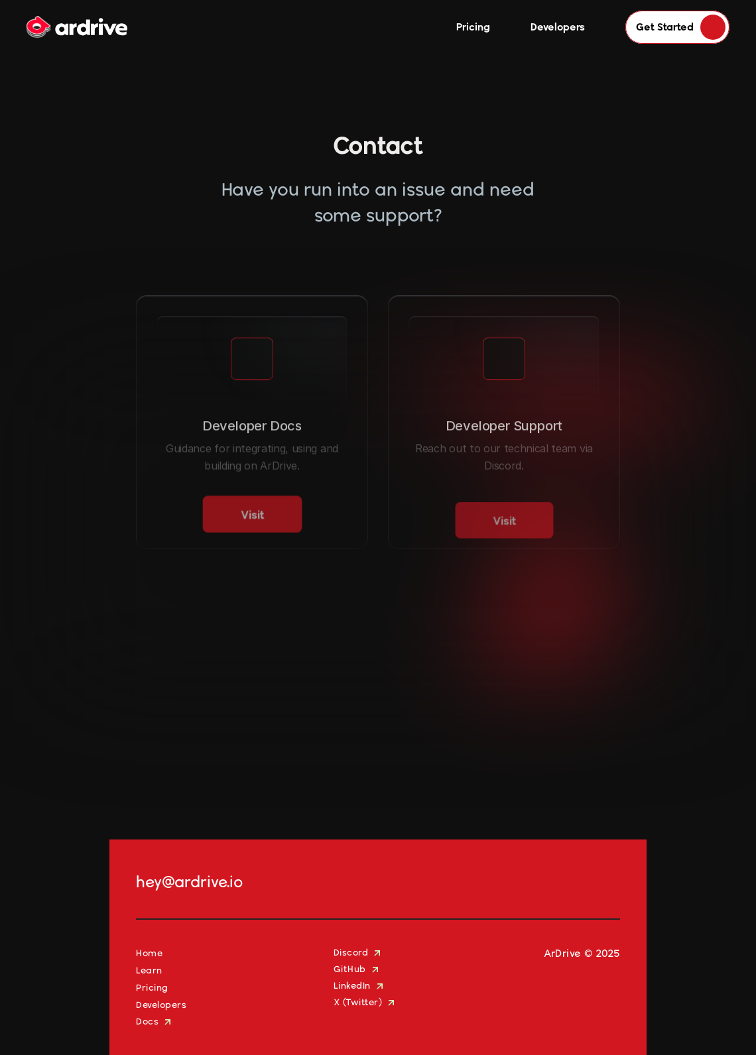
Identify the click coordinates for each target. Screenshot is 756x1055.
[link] (252, 529)
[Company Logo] (77, 27)
